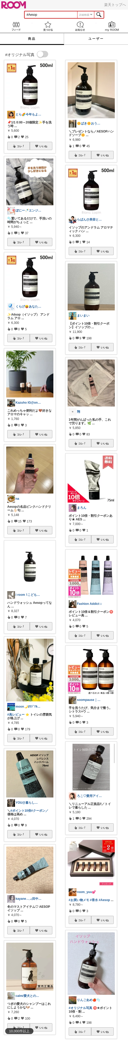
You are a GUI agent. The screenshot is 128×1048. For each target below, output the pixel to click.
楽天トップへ (115, 5)
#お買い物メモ (79, 900)
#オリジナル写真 (80, 1008)
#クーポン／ (39, 810)
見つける (48, 26)
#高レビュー (16, 714)
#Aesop (104, 900)
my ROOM (112, 26)
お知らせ (80, 26)
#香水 (94, 900)
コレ (21, 146)
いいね (43, 146)
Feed (16, 26)
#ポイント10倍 (20, 810)
